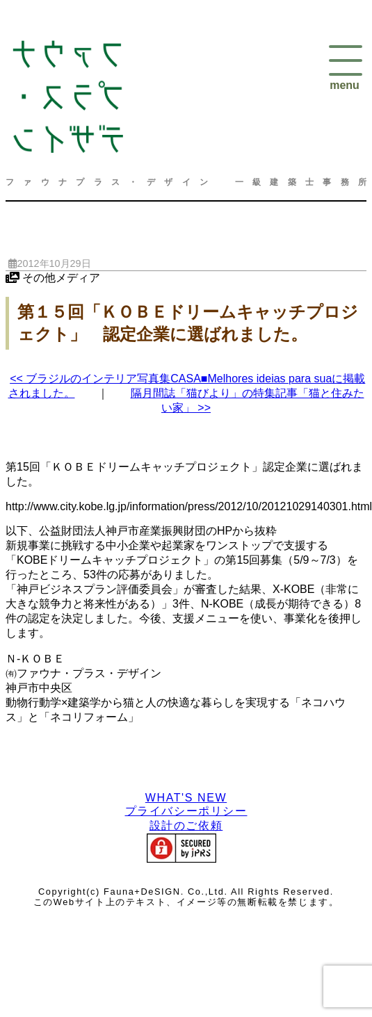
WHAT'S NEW (186, 798)
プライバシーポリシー (186, 811)
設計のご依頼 (186, 825)
